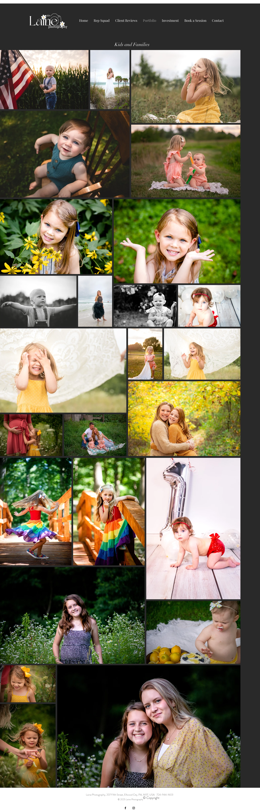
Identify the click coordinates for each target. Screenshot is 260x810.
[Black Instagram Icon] (133, 808)
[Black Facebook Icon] (125, 808)
